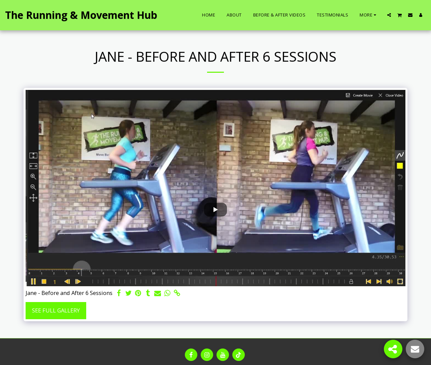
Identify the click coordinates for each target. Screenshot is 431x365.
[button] (389, 14)
